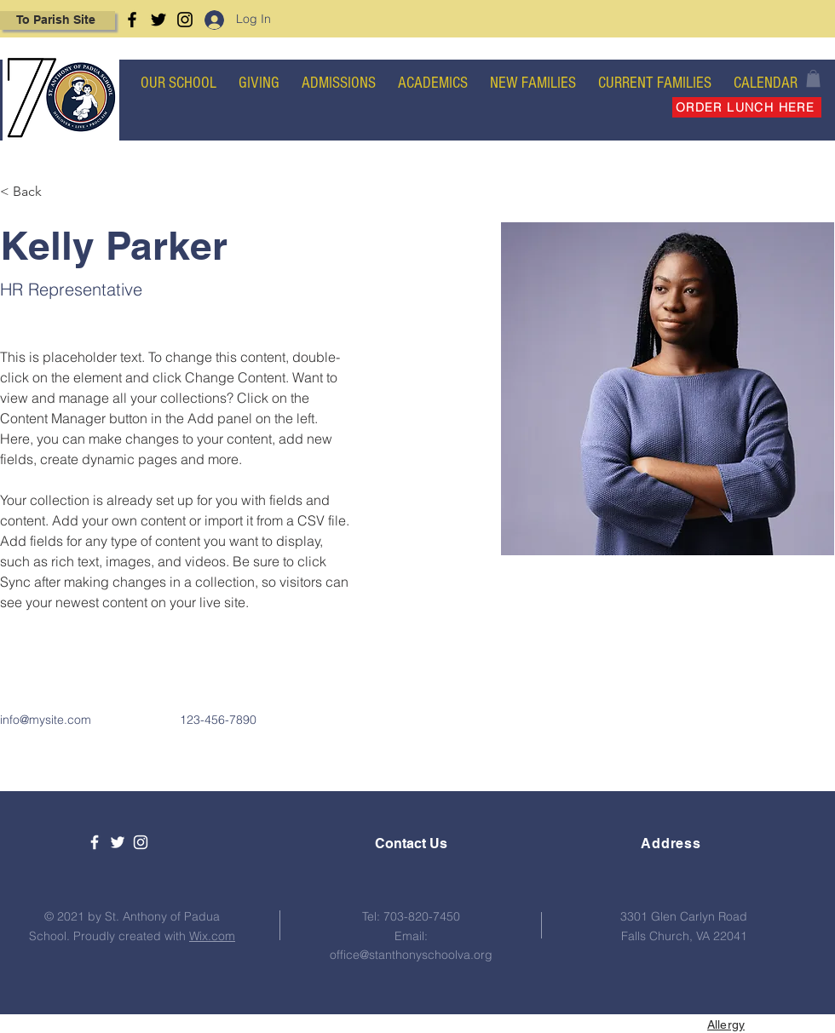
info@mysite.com (45, 719)
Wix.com (212, 936)
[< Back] (33, 192)
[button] (813, 78)
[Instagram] (185, 19)
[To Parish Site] (57, 20)
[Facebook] (132, 19)
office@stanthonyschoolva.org (411, 954)
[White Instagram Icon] (140, 842)
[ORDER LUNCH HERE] (746, 107)
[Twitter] (158, 19)
